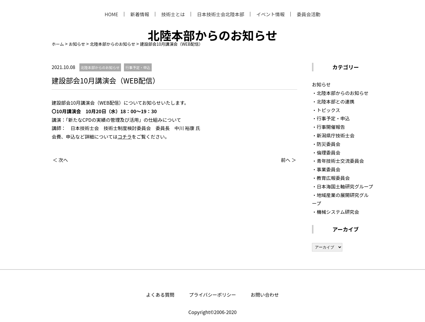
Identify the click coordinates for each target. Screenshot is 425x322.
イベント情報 (270, 14)
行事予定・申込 (333, 118)
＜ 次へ (60, 159)
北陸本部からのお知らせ (343, 92)
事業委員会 (328, 169)
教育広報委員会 (333, 177)
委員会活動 (308, 14)
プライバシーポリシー (212, 294)
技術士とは (173, 14)
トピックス (328, 110)
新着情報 (139, 14)
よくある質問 (160, 294)
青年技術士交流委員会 (340, 160)
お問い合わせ (265, 294)
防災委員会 (328, 143)
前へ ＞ (288, 159)
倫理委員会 (328, 152)
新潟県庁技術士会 (335, 135)
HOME (111, 14)
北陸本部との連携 (335, 101)
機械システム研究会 (338, 211)
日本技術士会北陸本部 (220, 14)
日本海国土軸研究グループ (345, 186)
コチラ (124, 136)
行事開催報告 (331, 126)
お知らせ (321, 84)
